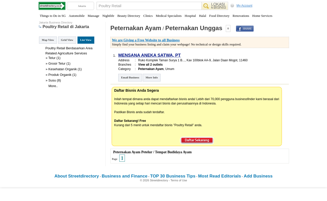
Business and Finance (125, 176)
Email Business (130, 77)
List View (85, 39)
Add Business (258, 176)
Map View (48, 39)
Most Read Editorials (219, 176)
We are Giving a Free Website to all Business (146, 40)
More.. (53, 86)
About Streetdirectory (76, 176)
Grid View (67, 39)
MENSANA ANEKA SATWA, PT (149, 55)
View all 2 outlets (150, 64)
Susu (52, 80)
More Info (152, 77)
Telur (52, 58)
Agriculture (65, 53)
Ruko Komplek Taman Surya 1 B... (161, 60)
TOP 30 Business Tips (172, 176)
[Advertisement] (163, 194)
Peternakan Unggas (193, 28)
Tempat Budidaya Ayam (173, 152)
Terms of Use (179, 180)
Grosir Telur (57, 63)
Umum (169, 69)
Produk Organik (59, 75)
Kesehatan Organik (62, 69)
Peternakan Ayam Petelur (132, 152)
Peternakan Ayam (135, 28)
